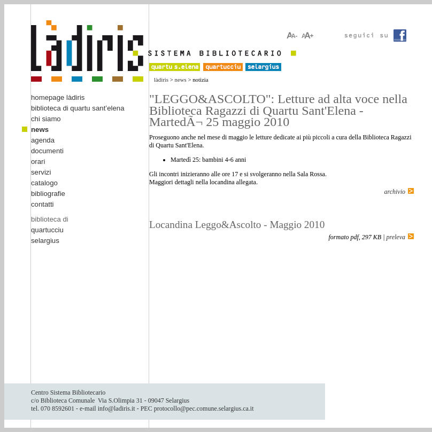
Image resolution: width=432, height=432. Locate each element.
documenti (47, 151)
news (181, 79)
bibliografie (48, 194)
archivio (394, 191)
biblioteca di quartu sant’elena (78, 108)
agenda (43, 140)
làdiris (161, 79)
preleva (395, 237)
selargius (45, 241)
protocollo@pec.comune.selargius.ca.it (204, 408)
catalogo (44, 183)
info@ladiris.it (116, 408)
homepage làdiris (57, 97)
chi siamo (46, 119)
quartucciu (47, 230)
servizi (41, 172)
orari (38, 162)
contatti (42, 204)
